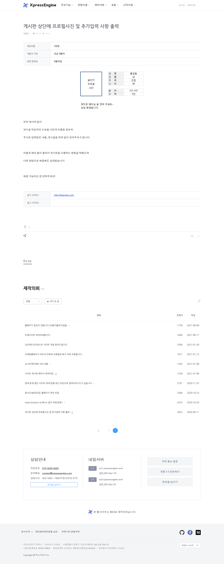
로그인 (182, 5)
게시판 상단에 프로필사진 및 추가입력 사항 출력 (71, 26)
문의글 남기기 (54, 485)
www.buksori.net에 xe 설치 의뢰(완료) (43, 402)
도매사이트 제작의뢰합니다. (38, 335)
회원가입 (191, 5)
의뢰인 (26, 34)
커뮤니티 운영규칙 (71, 532)
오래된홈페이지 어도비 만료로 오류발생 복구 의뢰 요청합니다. (53, 354)
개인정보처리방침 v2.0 (46, 532)
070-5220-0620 (50, 468)
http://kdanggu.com (64, 195)
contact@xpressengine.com (57, 473)
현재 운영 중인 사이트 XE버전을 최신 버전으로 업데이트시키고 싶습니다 (58, 383)
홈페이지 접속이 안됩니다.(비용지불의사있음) (46, 325)
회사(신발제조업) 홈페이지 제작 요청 (42, 393)
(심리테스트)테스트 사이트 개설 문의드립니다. (46, 345)
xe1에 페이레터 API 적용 (36, 364)
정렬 (28, 301)
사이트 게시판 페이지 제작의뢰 (39, 374)
